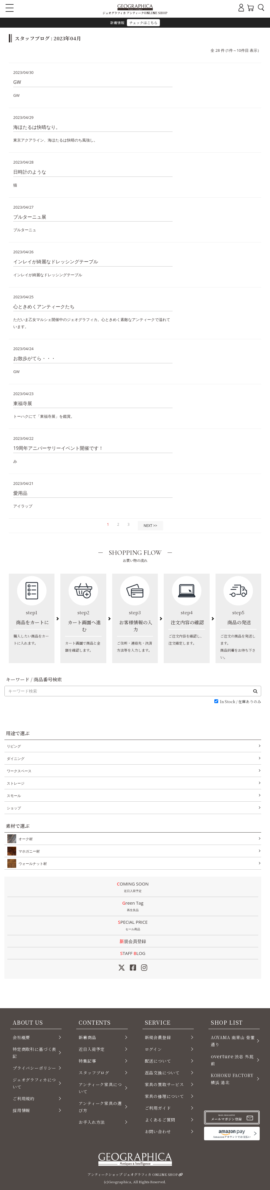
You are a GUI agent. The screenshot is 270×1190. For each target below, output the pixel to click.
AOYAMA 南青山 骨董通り (233, 1040)
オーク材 (24, 838)
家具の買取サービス (164, 1084)
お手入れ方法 (92, 1122)
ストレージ (15, 783)
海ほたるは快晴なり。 (36, 127)
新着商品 (87, 1037)
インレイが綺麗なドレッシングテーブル (55, 261)
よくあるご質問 (160, 1120)
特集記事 (87, 1061)
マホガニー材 (28, 851)
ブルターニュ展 (29, 217)
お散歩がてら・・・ (34, 358)
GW (17, 82)
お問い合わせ (158, 1131)
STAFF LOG (132, 953)
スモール (14, 795)
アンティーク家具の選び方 (100, 1106)
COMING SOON (133, 887)
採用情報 (21, 1110)
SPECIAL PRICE (133, 926)
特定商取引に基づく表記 (34, 1052)
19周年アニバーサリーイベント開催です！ (58, 448)
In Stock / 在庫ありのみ (240, 702)
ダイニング (15, 758)
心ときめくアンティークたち (43, 306)
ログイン (153, 1049)
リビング (14, 746)
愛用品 (20, 493)
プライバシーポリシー (34, 1068)
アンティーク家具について (100, 1087)
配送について (158, 1061)
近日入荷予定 (92, 1049)
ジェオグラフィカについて (34, 1083)
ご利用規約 (23, 1098)
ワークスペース (19, 770)
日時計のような (29, 172)
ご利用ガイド (158, 1108)
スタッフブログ (94, 1073)
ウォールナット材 (31, 863)
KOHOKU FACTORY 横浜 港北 (232, 1078)
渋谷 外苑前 (232, 1059)
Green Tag (133, 906)
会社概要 (21, 1037)
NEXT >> (150, 525)
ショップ (14, 807)
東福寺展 (22, 403)
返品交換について (162, 1073)
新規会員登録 (133, 941)
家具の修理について (164, 1096)
